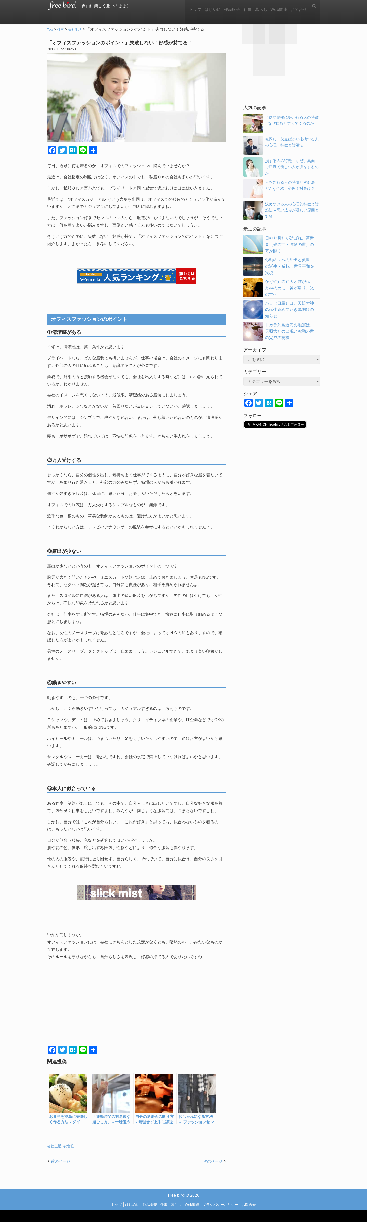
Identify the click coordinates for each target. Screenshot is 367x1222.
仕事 (241, 5)
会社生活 (54, 1145)
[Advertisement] (92, 1008)
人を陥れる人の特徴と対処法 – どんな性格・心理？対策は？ (291, 188)
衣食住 (70, 1145)
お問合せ (298, 5)
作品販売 (224, 5)
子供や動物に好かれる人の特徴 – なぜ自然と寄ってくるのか (291, 123)
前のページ (61, 1161)
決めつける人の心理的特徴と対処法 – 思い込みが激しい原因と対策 (291, 210)
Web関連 (276, 5)
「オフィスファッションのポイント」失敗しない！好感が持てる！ (130, 42)
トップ (183, 5)
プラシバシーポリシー (224, 1204)
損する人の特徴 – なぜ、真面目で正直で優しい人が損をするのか (291, 167)
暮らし (256, 5)
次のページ (212, 1161)
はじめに (202, 5)
